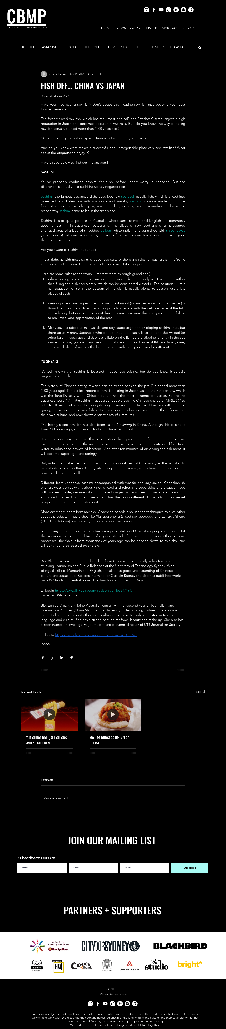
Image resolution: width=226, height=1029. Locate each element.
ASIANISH (50, 47)
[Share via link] (71, 658)
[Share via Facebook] (42, 658)
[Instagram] (146, 9)
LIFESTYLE (92, 47)
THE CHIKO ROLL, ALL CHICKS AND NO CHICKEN (46, 740)
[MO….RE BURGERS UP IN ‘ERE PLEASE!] (113, 715)
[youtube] (161, 9)
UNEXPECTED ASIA (167, 47)
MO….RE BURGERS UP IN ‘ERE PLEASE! (109, 740)
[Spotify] (183, 9)
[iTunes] (191, 9)
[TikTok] (168, 9)
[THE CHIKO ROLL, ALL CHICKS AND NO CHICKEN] (49, 715)
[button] (200, 47)
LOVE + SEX (117, 47)
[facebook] (154, 9)
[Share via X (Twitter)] (52, 658)
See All (200, 691)
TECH (139, 47)
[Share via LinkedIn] (62, 658)
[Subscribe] (189, 868)
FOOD (70, 47)
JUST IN (27, 47)
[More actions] (183, 74)
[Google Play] (176, 9)
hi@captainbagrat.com (113, 994)
